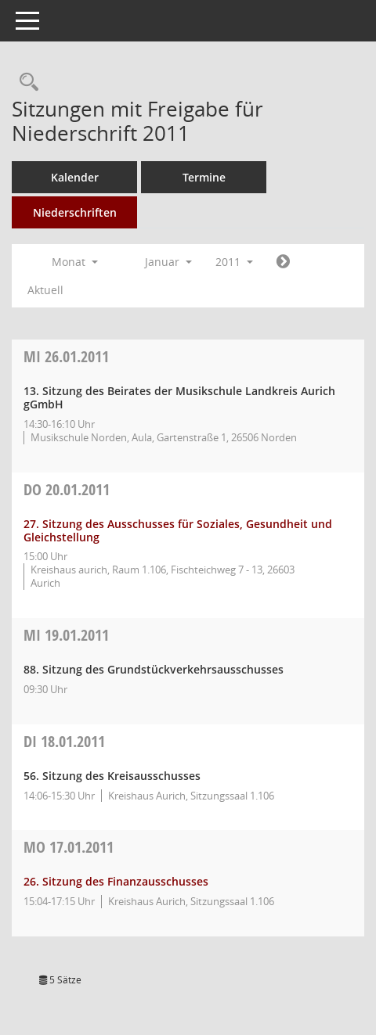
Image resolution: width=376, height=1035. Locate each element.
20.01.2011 (67, 489)
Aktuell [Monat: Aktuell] (45, 289)
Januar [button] (168, 261)
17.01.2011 (69, 846)
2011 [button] (234, 261)
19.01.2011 (66, 634)
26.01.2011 (66, 356)
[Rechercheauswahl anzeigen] (25, 82)
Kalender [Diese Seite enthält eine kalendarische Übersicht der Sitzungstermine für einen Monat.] (75, 177)
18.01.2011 (64, 741)
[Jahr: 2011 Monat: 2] (283, 262)
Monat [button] (75, 261)
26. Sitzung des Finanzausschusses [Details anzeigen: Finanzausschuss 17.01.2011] (116, 881)
